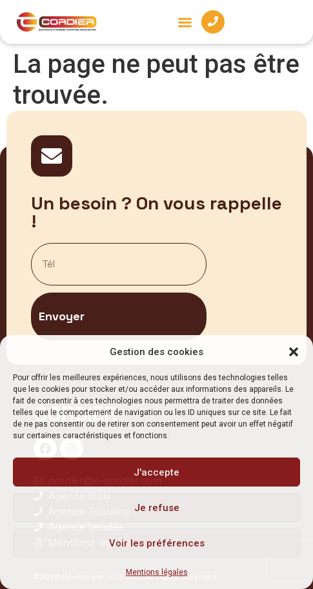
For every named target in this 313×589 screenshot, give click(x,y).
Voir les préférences (157, 543)
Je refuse (156, 508)
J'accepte (156, 472)
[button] (293, 351)
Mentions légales (157, 572)
